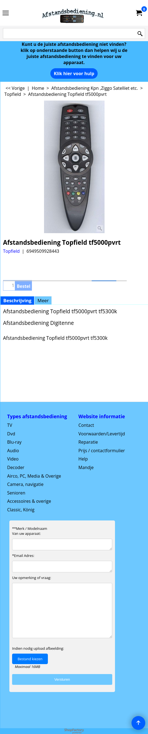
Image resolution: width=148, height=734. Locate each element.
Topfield (11, 251)
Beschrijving (17, 300)
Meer (43, 300)
